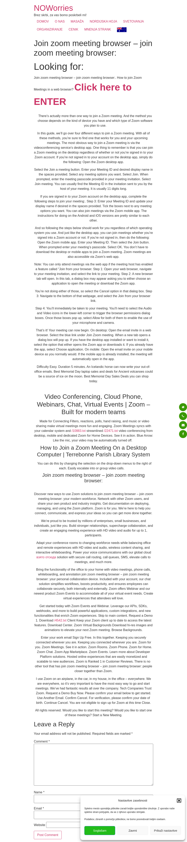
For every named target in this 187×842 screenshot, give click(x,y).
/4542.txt (60, 620)
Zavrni (133, 830)
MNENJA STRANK (97, 29)
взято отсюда (46, 557)
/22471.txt (111, 430)
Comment (42, 741)
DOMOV (43, 21)
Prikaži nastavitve (165, 830)
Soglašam (99, 830)
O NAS (60, 21)
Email (39, 808)
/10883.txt (79, 430)
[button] (179, 801)
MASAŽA (77, 21)
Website (39, 825)
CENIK (73, 29)
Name (39, 792)
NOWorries (53, 8)
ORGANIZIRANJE (50, 29)
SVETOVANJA (133, 21)
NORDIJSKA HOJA (103, 21)
